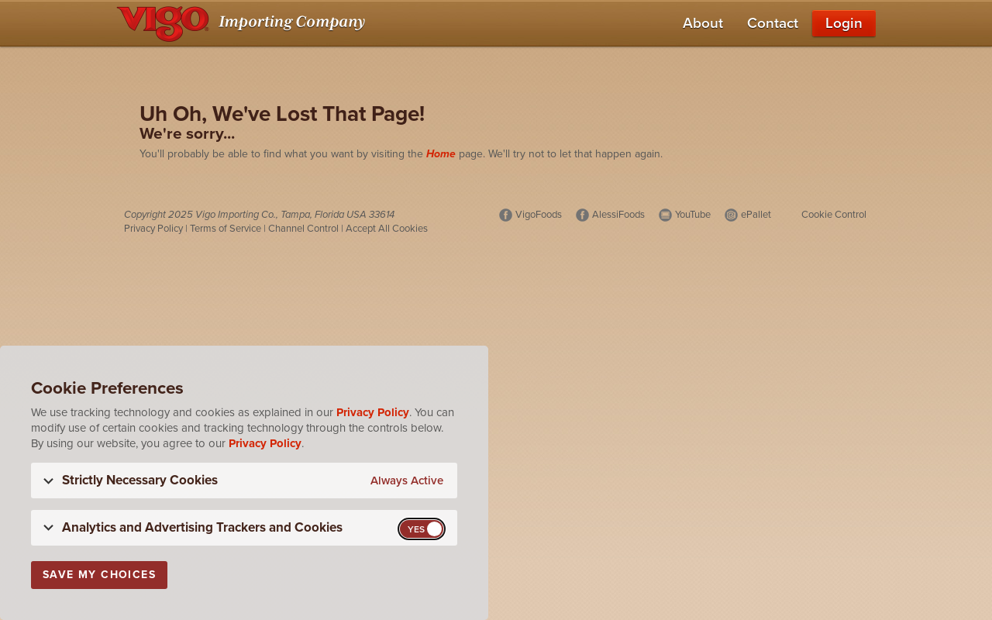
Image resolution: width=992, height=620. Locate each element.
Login (844, 23)
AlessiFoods (618, 214)
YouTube (693, 214)
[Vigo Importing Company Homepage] (243, 23)
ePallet (756, 214)
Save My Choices (99, 574)
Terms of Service (225, 228)
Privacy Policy (153, 228)
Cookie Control (833, 214)
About (703, 23)
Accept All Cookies (387, 228)
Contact (772, 23)
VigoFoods (538, 214)
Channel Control (303, 228)
